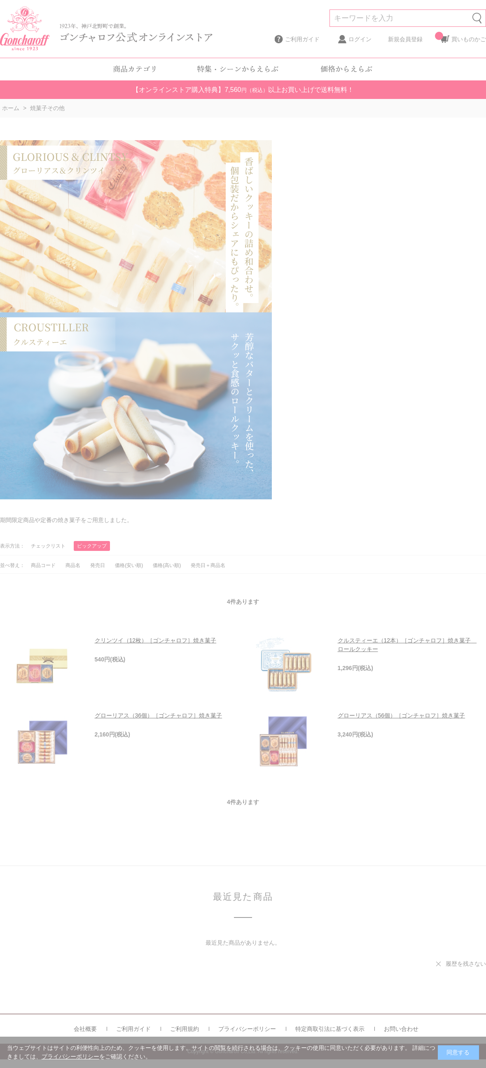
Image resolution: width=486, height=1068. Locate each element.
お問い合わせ (401, 1029)
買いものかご (468, 37)
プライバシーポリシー (247, 1029)
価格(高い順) (167, 565)
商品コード (43, 565)
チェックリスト (48, 546)
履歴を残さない (466, 963)
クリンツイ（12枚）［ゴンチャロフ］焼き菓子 (156, 640)
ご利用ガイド (302, 39)
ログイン (360, 39)
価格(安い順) (129, 565)
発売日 (97, 565)
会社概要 (85, 1029)
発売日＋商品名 (208, 565)
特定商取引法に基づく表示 (329, 1029)
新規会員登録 (405, 39)
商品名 (72, 565)
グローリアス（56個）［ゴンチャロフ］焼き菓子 (401, 715)
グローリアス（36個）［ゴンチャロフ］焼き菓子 (158, 715)
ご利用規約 (184, 1029)
